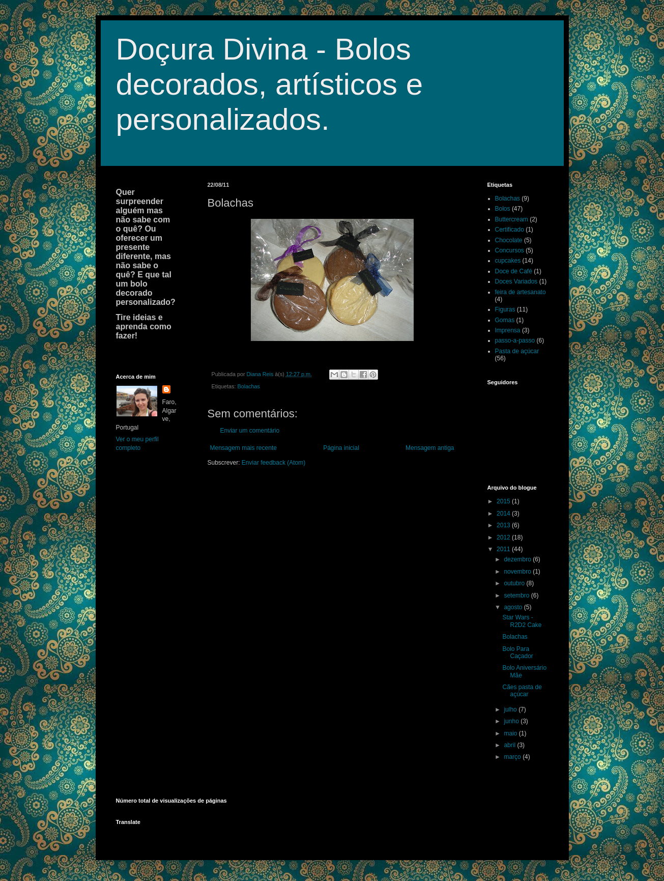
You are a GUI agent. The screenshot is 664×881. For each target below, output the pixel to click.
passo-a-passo (515, 340)
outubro (515, 583)
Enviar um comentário (250, 430)
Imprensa (508, 330)
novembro (518, 571)
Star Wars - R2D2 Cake (521, 621)
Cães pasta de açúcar (521, 691)
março (513, 756)
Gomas (505, 320)
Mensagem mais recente (243, 447)
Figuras (505, 309)
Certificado (509, 229)
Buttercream (511, 219)
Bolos (502, 208)
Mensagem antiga (430, 447)
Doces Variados (516, 281)
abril (510, 745)
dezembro (518, 559)
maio (511, 733)
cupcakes (508, 260)
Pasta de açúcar (517, 351)
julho (511, 709)
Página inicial (341, 447)
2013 (504, 525)
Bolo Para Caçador (517, 652)
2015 (504, 501)
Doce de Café (513, 271)
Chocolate (509, 240)
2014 (504, 513)
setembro (517, 595)
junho (512, 721)
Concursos (509, 250)
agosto (514, 607)
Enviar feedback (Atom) (273, 462)
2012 (504, 537)
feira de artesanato (520, 292)
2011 (504, 549)
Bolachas (249, 386)
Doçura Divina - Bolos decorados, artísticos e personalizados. (269, 84)
